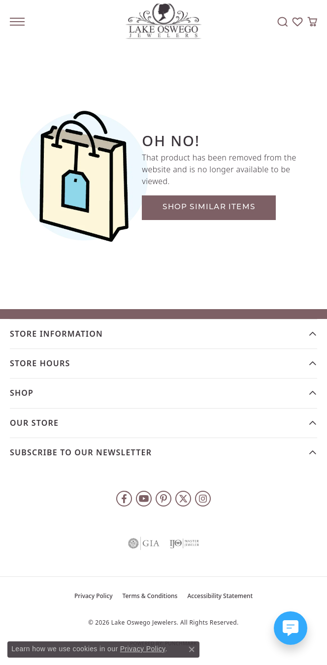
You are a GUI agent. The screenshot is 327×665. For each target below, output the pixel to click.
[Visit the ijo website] (184, 543)
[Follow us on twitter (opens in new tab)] (183, 499)
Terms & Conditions (150, 596)
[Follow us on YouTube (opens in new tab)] (144, 499)
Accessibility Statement (220, 596)
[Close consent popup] (192, 649)
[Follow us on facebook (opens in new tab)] (124, 499)
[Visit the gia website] (144, 543)
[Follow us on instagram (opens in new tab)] (203, 499)
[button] (283, 22)
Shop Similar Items (209, 207)
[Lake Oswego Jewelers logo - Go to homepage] (164, 22)
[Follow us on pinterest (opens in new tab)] (163, 499)
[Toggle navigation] (17, 21)
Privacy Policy (93, 596)
